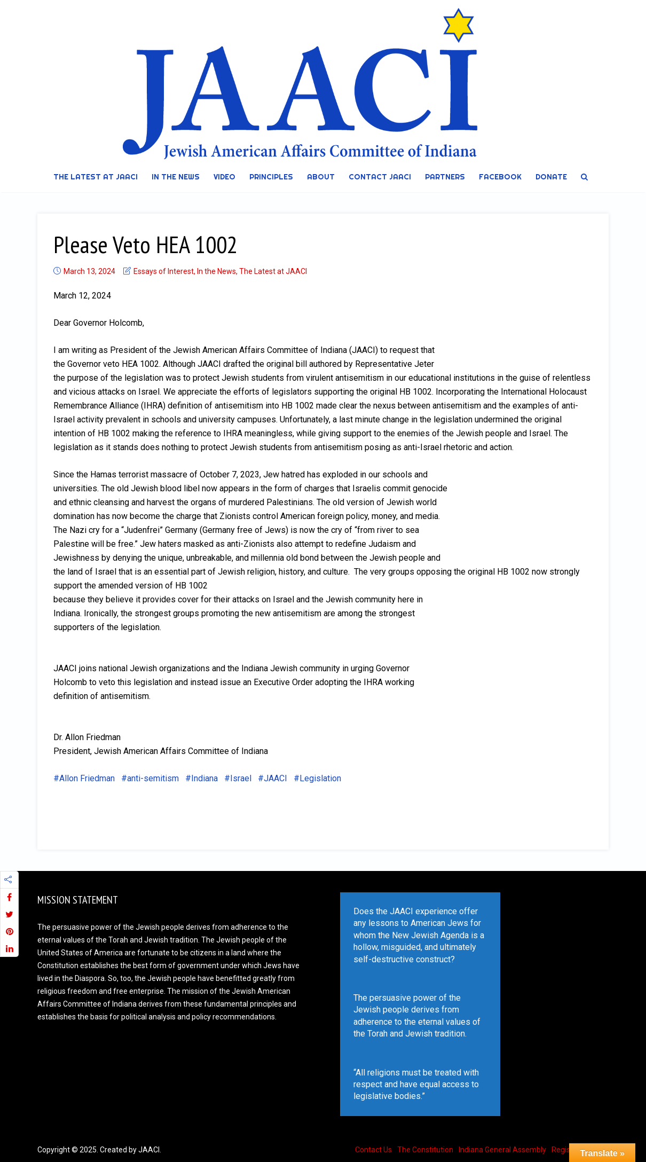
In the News (176, 177)
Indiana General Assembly (502, 1149)
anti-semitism (153, 778)
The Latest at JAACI (95, 177)
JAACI (275, 778)
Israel (240, 778)
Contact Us (373, 1149)
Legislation (320, 778)
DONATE (551, 177)
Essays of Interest (163, 271)
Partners (445, 177)
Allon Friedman (87, 778)
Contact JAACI (380, 177)
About (321, 177)
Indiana (204, 778)
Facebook (500, 177)
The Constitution (425, 1149)
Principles (271, 177)
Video (224, 177)
